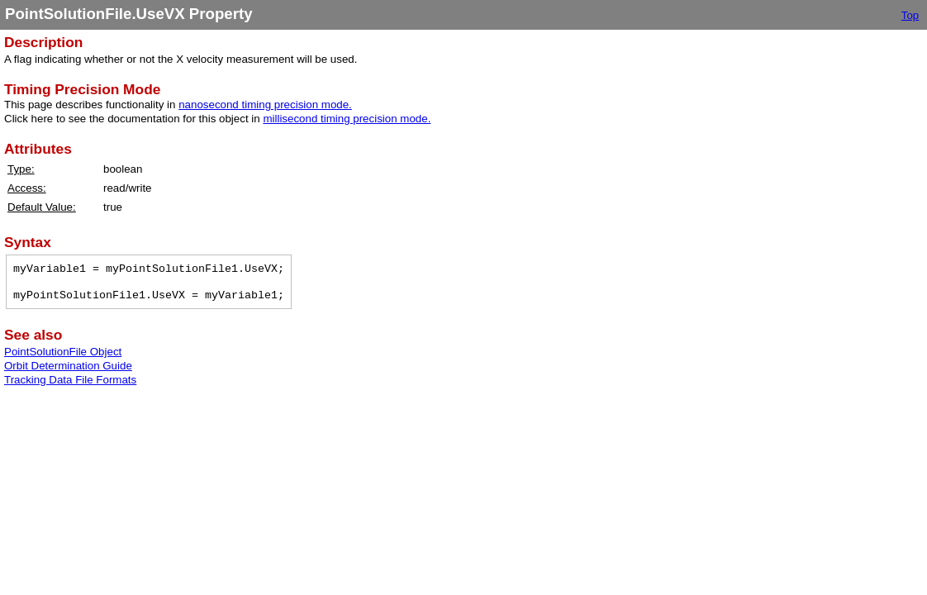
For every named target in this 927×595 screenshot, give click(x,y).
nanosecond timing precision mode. (265, 104)
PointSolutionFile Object (62, 351)
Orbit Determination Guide (68, 365)
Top (910, 15)
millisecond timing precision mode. (346, 118)
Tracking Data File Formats (70, 380)
